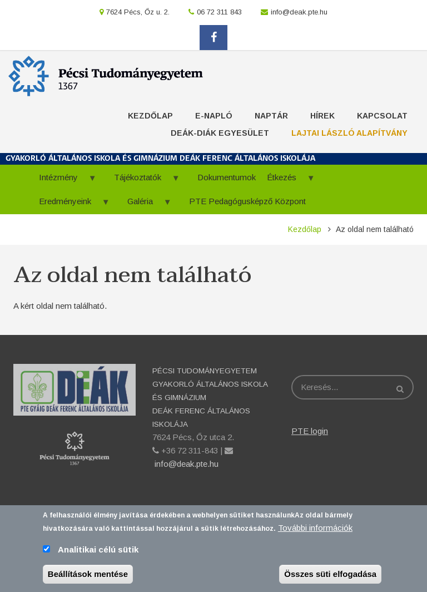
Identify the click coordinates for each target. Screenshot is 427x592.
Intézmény (62, 181)
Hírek (322, 115)
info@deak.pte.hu (299, 12)
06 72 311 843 (219, 12)
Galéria (144, 205)
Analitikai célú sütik (98, 553)
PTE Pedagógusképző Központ (247, 201)
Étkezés (285, 181)
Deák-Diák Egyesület (220, 133)
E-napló (213, 115)
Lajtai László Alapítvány (349, 133)
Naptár (271, 115)
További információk (315, 531)
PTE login (309, 431)
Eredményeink (69, 205)
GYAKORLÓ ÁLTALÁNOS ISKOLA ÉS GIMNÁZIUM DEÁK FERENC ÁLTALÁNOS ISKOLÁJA (160, 158)
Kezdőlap (150, 115)
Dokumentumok (226, 177)
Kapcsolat (382, 115)
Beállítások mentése (88, 578)
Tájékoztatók (141, 181)
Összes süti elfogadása (330, 578)
